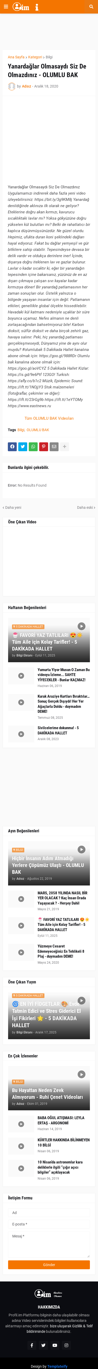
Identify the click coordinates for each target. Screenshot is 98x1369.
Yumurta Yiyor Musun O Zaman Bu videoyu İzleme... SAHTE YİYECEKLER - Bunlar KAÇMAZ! (64, 674)
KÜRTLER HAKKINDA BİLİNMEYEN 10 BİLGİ (64, 1143)
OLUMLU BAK (38, 430)
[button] (6, 6)
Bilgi (49, 57)
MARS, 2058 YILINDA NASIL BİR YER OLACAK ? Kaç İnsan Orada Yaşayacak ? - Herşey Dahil (62, 898)
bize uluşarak (60, 1326)
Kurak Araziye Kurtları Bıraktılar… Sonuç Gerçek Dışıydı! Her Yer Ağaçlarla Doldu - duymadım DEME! (64, 704)
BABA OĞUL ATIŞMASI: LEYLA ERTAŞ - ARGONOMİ (61, 1120)
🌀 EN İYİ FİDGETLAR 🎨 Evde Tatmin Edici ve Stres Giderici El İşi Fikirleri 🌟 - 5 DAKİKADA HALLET (46, 1015)
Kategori (35, 57)
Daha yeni (13, 507)
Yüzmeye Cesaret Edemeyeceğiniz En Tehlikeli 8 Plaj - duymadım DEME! (61, 951)
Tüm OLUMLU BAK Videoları (49, 418)
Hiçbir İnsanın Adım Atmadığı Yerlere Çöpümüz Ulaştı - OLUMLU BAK (48, 865)
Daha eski (85, 507)
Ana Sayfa (16, 57)
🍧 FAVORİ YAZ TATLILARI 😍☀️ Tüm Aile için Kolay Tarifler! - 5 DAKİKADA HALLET (47, 642)
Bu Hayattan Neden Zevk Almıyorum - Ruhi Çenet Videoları (47, 1093)
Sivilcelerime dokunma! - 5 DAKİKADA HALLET (58, 730)
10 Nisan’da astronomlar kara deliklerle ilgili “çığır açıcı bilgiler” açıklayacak (60, 1167)
